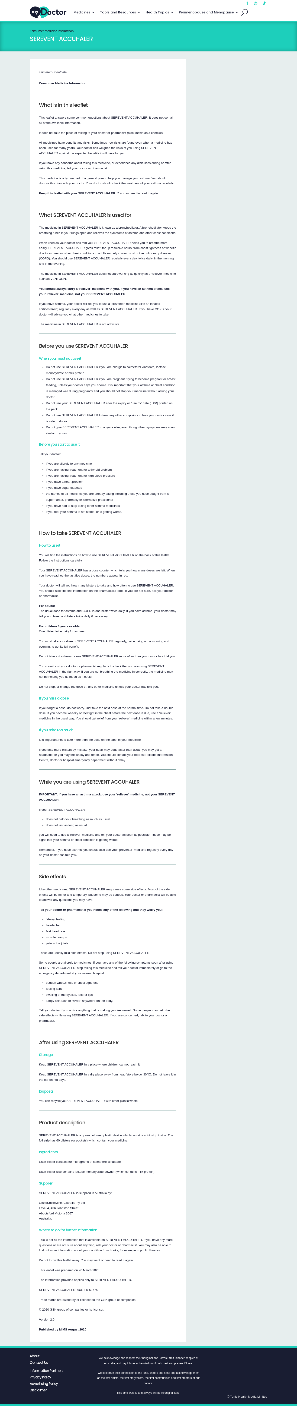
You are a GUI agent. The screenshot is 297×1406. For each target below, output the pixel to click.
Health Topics (157, 12)
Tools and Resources (118, 12)
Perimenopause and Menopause (206, 12)
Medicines (82, 12)
